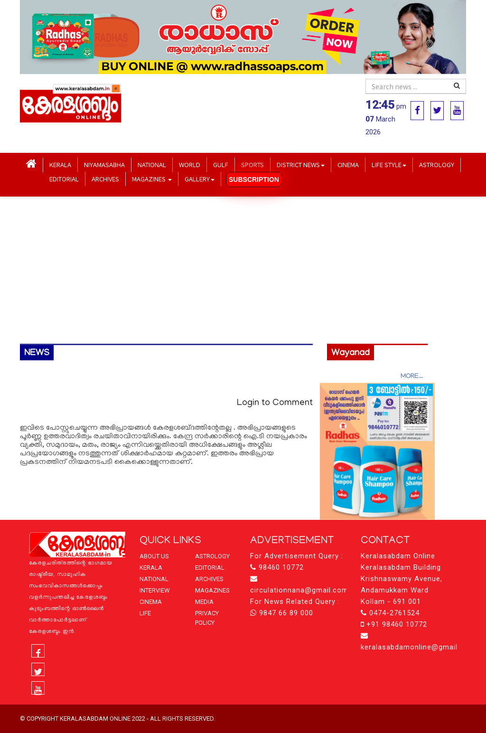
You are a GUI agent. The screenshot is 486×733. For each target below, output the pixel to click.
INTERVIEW (155, 590)
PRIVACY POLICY (207, 618)
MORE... (412, 376)
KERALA (60, 164)
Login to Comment (275, 403)
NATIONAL (152, 164)
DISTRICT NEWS (301, 164)
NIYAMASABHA (104, 164)
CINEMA (348, 164)
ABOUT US (154, 556)
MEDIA (204, 601)
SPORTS (252, 164)
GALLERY (200, 178)
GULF (220, 164)
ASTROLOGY (436, 164)
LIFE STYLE (389, 164)
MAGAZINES (152, 178)
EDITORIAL (64, 178)
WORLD (189, 164)
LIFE (145, 613)
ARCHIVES (105, 178)
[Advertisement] (243, 270)
